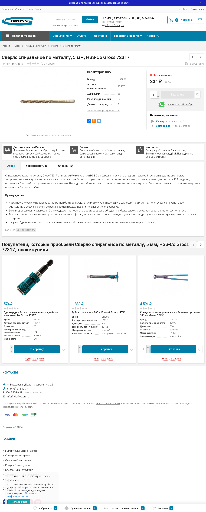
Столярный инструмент (19, 460)
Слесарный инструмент (18, 455)
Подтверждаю (19, 502)
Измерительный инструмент (21, 450)
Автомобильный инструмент (22, 474)
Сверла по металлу (72, 46)
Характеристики (37, 165)
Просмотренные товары (124, 508)
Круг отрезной (71, 25)
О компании (61, 35)
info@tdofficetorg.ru (114, 25)
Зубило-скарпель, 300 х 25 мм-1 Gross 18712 (98, 312)
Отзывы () (66, 165)
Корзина (162, 508)
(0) (11, 308)
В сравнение (194, 63)
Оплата (81, 35)
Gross (18, 46)
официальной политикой (108, 403)
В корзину (177, 94)
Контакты (153, 35)
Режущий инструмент (35, 46)
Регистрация (197, 9)
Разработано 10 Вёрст (13, 427)
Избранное (45, 508)
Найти (90, 19)
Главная (6, 46)
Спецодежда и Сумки (17, 479)
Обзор (11, 165)
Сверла (54, 46)
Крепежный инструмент (19, 470)
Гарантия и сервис (126, 35)
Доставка (100, 35)
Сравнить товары (80, 508)
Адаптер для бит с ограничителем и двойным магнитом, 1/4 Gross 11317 (31, 314)
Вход (183, 9)
